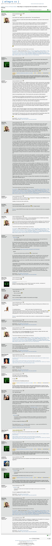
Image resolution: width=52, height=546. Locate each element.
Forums (25, 540)
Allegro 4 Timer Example (18, 51)
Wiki (27, 540)
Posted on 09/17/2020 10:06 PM (18, 430)
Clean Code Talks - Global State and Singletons (34, 53)
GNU (15, 193)
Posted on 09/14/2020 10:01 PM (17, 13)
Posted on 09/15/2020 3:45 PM (17, 216)
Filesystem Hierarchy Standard (20, 53)
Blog (45, 51)
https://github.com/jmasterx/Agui (23, 118)
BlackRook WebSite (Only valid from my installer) (25, 382)
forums (32, 3)
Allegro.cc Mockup (40, 50)
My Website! (14, 433)
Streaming (37, 193)
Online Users (30, 540)
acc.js (13, 50)
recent (35, 3)
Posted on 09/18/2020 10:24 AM (17, 485)
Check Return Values (31, 52)
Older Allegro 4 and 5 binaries (27, 360)
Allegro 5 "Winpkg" (32, 51)
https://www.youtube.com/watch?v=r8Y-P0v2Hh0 (29, 249)
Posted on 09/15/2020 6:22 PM (17, 302)
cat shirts (22, 424)
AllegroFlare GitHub (27, 427)
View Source (35, 540)
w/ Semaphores (25, 51)
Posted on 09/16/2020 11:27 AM (17, 344)
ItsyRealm (14, 209)
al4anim (16, 50)
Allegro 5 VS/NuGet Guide (31, 50)
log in (43, 3)
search (37, 3)
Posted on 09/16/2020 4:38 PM (17, 366)
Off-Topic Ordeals (12, 6)
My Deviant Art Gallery (30, 433)
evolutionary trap (33, 407)
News (22, 540)
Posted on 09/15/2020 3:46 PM (17, 235)
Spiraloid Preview (38, 433)
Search (20, 540)
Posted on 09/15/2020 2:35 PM (17, 196)
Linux (17, 193)
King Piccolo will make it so (16, 361)
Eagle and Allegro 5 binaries (17, 360)
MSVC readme (37, 51)
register (40, 3)
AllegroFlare (14, 427)
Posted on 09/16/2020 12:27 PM (17, 354)
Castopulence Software (23, 52)
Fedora (23, 193)
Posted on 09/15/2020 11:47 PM (17, 327)
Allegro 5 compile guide (36, 360)
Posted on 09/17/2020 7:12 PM (17, 390)
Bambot (42, 51)
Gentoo (25, 193)
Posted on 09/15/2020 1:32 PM (17, 122)
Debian (20, 193)
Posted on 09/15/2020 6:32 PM (17, 320)
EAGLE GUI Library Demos (21, 433)
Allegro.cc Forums (4, 6)
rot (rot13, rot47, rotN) (31, 193)
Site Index (16, 540)
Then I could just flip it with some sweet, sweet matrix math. (31, 361)
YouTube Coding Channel (16, 299)
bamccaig (15, 237)
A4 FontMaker (43, 433)
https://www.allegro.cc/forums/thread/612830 (29, 119)
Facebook (14, 282)
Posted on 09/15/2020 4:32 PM (17, 277)
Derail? (37, 52)
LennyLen (15, 470)
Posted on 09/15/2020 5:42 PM (17, 289)
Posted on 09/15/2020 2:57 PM (17, 204)
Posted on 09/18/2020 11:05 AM (17, 517)
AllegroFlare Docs (20, 427)
